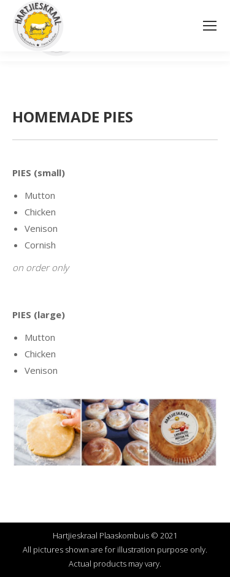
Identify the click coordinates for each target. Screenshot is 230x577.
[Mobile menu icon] (210, 26)
